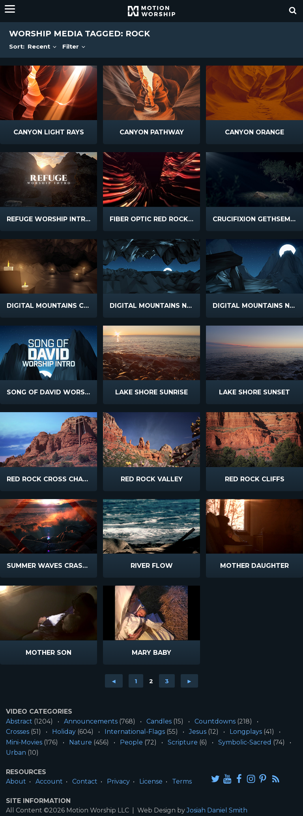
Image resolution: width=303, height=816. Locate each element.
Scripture (183, 742)
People (131, 742)
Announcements (91, 721)
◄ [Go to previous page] (114, 681)
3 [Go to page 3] (167, 681)
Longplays (246, 731)
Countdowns (215, 721)
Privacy (118, 781)
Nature (80, 742)
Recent (43, 46)
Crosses (17, 731)
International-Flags (135, 731)
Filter (74, 46)
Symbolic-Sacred (244, 742)
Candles (159, 721)
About (16, 781)
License (151, 781)
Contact (84, 781)
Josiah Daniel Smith (217, 810)
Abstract (19, 721)
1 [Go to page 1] (136, 681)
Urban (16, 752)
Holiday (64, 731)
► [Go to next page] (190, 681)
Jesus (197, 731)
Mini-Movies (24, 742)
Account (49, 781)
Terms (182, 781)
